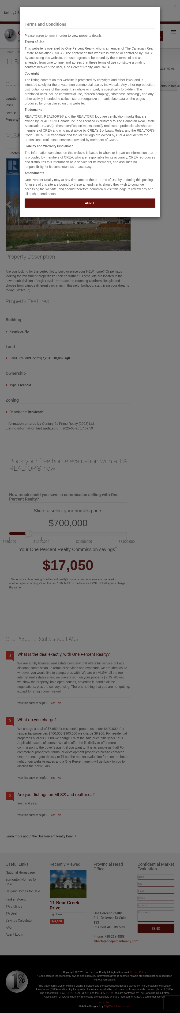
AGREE (90, 203)
